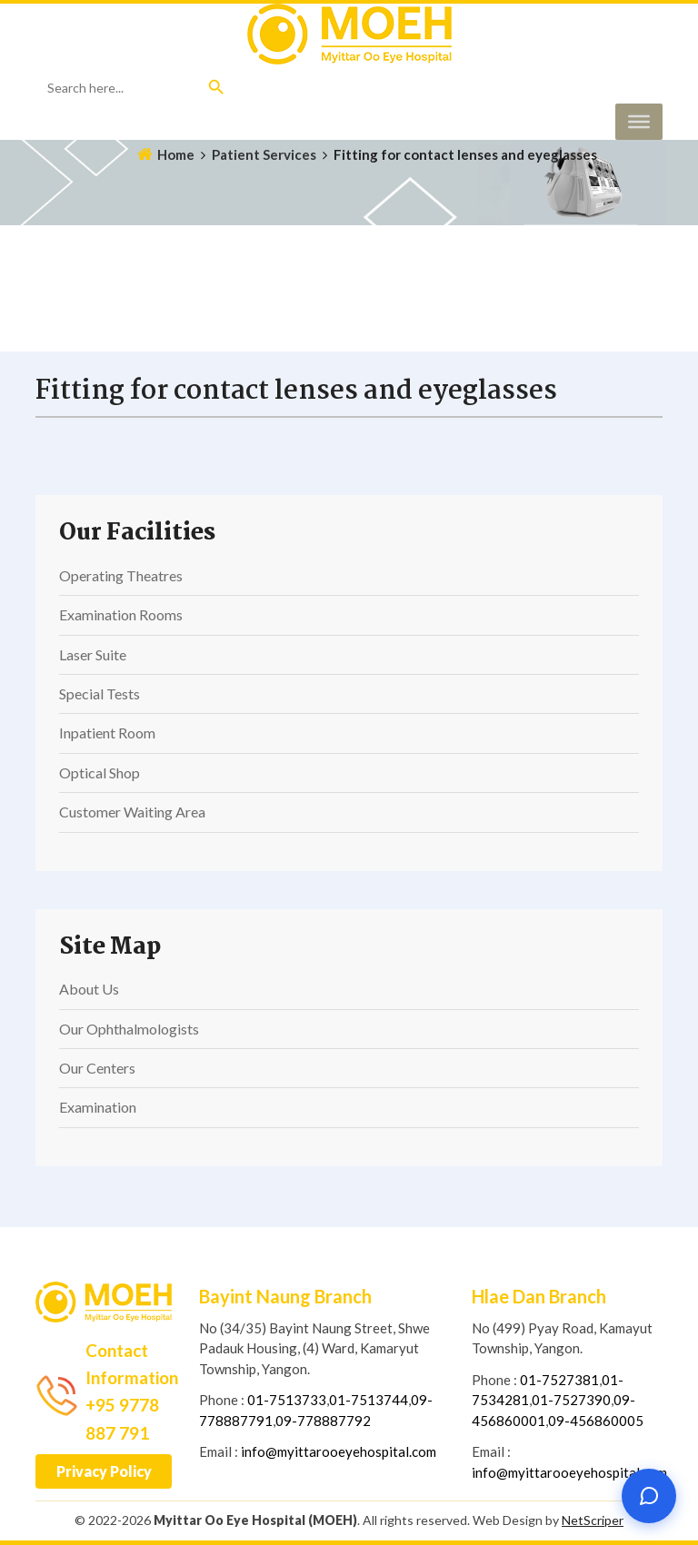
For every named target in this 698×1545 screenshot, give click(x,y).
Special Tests (99, 693)
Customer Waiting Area (132, 811)
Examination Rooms (121, 614)
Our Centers (97, 1067)
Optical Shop (99, 772)
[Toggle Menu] (639, 121)
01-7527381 (559, 1380)
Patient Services (264, 154)
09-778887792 (323, 1420)
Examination (97, 1106)
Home (175, 154)
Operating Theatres (121, 575)
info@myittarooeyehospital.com (338, 1451)
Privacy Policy (104, 1471)
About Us (89, 988)
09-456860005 (595, 1420)
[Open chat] (649, 1496)
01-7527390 (571, 1399)
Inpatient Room (107, 732)
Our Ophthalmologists (129, 1028)
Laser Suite (92, 654)
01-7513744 (368, 1399)
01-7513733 (286, 1399)
